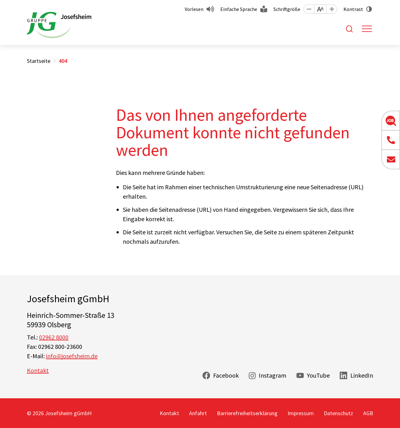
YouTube (318, 375)
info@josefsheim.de (72, 356)
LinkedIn (361, 375)
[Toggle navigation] (367, 29)
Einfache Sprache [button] (238, 9)
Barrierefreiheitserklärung (247, 413)
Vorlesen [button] (194, 9)
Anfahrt (198, 413)
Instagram (272, 375)
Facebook (226, 375)
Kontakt (38, 370)
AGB (368, 413)
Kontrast (353, 9)
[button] (308, 9)
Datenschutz (338, 413)
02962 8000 (53, 337)
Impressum (301, 413)
